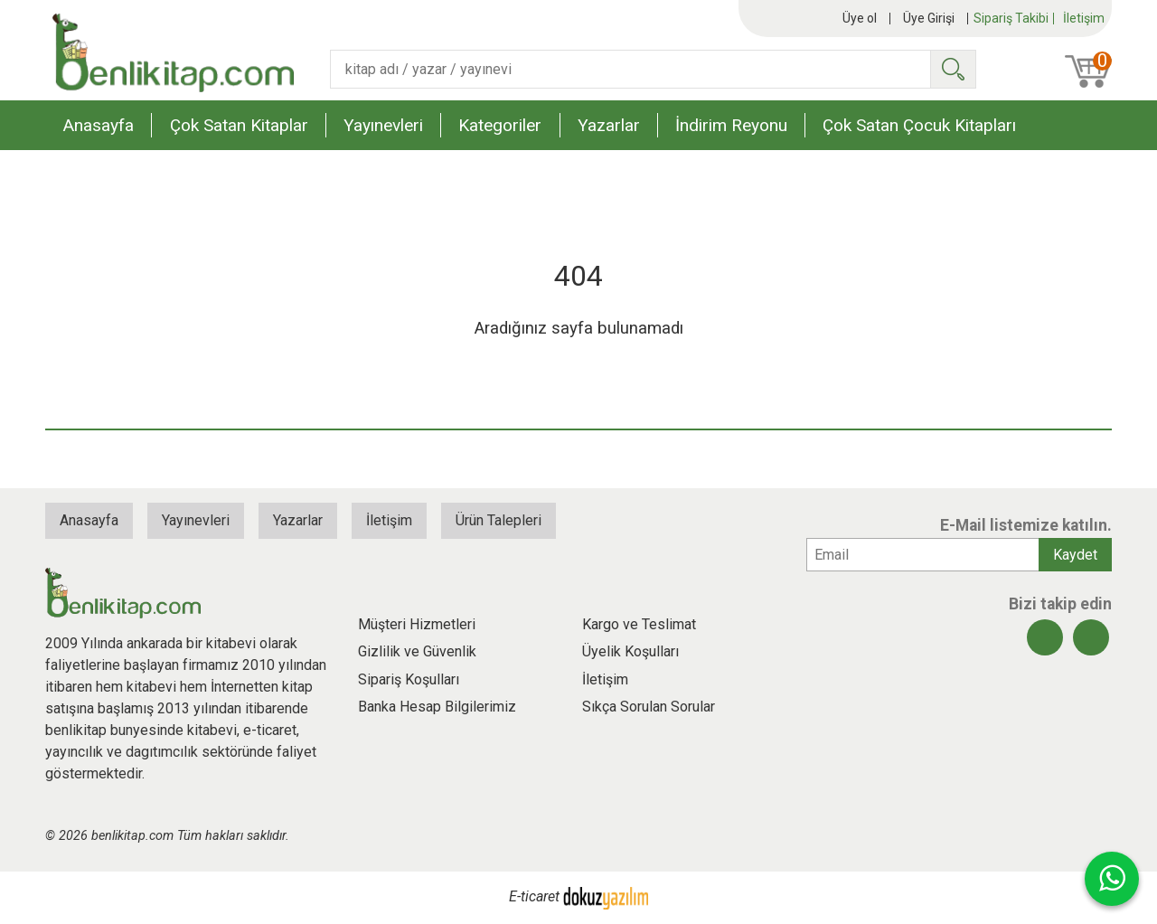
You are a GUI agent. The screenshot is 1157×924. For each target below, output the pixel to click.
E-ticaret (534, 897)
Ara (952, 69)
